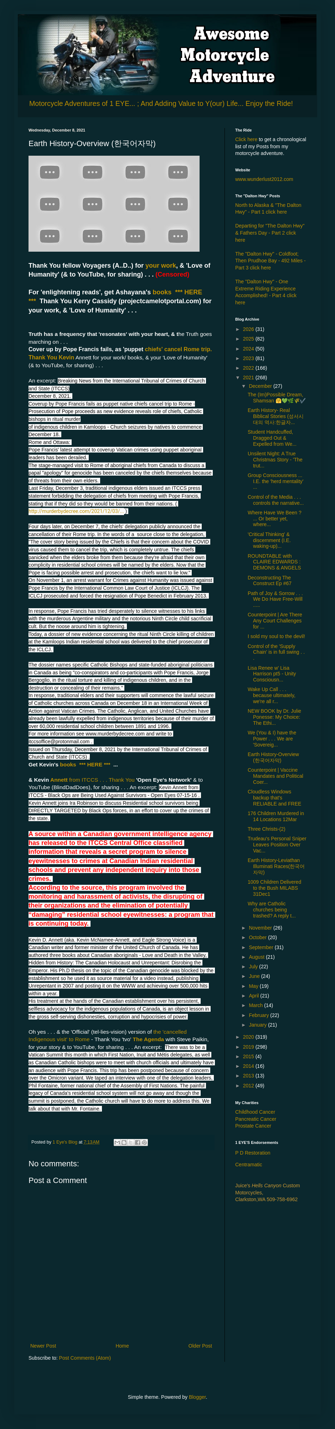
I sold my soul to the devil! (276, 636)
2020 (249, 1037)
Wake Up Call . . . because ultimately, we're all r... (271, 695)
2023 (249, 358)
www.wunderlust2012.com (264, 179)
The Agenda (148, 1039)
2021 (249, 377)
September (261, 947)
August (257, 957)
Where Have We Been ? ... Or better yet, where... (275, 519)
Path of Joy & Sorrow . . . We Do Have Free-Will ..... (275, 599)
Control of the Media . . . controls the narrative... (276, 500)
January (258, 1025)
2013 (249, 1076)
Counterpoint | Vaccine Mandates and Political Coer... (275, 776)
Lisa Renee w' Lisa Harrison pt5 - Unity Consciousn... (272, 674)
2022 (249, 368)
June (255, 976)
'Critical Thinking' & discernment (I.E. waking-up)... (269, 540)
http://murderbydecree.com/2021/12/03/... (76, 511)
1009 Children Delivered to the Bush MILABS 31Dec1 (274, 888)
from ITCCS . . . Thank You (102, 780)
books (164, 292)
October (258, 937)
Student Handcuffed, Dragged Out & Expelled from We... (272, 438)
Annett (59, 780)
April (254, 996)
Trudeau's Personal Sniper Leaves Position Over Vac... (277, 844)
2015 (249, 1056)
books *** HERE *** (84, 764)
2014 (249, 1066)
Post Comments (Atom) (85, 1358)
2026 (249, 329)
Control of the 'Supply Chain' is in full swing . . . (276, 652)
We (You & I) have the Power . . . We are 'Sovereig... (272, 739)
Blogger (197, 1397)
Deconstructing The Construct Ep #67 (270, 581)
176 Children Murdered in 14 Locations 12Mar (276, 816)
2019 (249, 1047)
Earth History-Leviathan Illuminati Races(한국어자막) (276, 866)
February (259, 1015)
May (254, 986)
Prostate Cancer (253, 1126)
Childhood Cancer (255, 1112)
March (256, 1005)
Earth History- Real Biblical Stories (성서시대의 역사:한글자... (276, 416)
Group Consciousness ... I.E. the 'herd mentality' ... (276, 481)
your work (160, 265)
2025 (249, 339)
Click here (246, 139)
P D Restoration (252, 1153)
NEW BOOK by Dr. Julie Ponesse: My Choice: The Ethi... (274, 717)
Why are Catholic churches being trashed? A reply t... (272, 910)
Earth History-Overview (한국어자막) (273, 757)
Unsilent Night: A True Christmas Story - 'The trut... (275, 460)
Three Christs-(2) (266, 829)
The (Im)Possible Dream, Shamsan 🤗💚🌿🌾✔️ (277, 397)
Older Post (200, 1346)
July (254, 966)
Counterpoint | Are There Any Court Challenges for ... (275, 621)
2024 (249, 349)
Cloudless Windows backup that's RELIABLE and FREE (274, 798)
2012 (249, 1085)
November (261, 928)
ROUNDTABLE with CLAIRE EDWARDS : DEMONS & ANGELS (274, 562)
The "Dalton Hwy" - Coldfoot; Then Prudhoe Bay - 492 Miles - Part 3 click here (270, 261)
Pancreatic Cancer (255, 1119)
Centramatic (248, 1164)
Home (122, 1346)
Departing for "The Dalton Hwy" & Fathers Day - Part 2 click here (269, 232)
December (261, 386)
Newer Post (43, 1346)
